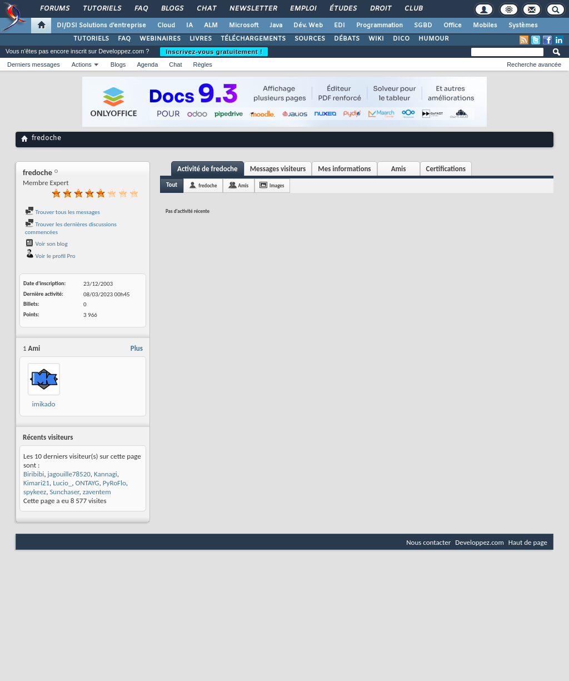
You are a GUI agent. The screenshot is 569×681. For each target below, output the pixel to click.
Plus (137, 348)
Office (452, 25)
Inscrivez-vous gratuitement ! (214, 51)
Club (413, 8)
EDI (339, 25)
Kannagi (105, 474)
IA (189, 25)
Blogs (171, 8)
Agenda (147, 64)
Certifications (446, 169)
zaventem (97, 492)
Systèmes (523, 25)
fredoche (207, 185)
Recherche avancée (534, 64)
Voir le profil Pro (50, 256)
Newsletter (252, 8)
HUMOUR (433, 39)
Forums (54, 8)
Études (342, 8)
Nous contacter (428, 542)
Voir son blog (46, 243)
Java (275, 25)
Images (276, 185)
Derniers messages (33, 64)
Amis (398, 169)
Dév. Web (308, 25)
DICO (401, 39)
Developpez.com (479, 542)
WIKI (376, 39)
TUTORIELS (91, 39)
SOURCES (310, 39)
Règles (202, 64)
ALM (211, 25)
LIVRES (200, 39)
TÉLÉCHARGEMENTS (253, 39)
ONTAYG (87, 483)
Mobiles (485, 25)
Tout (171, 184)
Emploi (302, 8)
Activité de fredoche (207, 169)
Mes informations (344, 169)
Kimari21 (36, 483)
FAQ (140, 8)
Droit (380, 8)
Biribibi (33, 474)
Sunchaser (64, 492)
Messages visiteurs (278, 169)
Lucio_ (62, 483)
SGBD (423, 25)
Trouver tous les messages (62, 212)
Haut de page (527, 542)
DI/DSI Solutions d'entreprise (101, 25)
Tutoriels (101, 8)
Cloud (166, 25)
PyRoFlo (114, 483)
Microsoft (243, 25)
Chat (206, 8)
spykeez (34, 492)
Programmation (379, 25)
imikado (44, 404)
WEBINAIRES (160, 39)
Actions (82, 64)
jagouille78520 (68, 474)
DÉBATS (347, 39)
